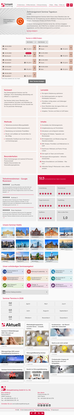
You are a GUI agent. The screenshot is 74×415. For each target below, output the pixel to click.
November (46, 318)
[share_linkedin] (42, 413)
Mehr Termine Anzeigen (37, 81)
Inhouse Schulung (42, 5)
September (64, 311)
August (46, 311)
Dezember (64, 318)
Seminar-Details (32, 31)
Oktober (28, 318)
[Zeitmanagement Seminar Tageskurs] (67, 5)
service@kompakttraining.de (20, 404)
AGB (17, 410)
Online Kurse (21, 5)
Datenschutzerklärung (42, 410)
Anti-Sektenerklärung (27, 410)
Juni (64, 304)
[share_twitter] (39, 413)
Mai (45, 304)
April (28, 304)
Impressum (55, 410)
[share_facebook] (35, 413)
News (51, 5)
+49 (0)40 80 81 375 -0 (11, 398)
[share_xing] (31, 413)
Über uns (61, 5)
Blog (56, 5)
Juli (28, 311)
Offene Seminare (30, 5)
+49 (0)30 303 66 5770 (47, 398)
